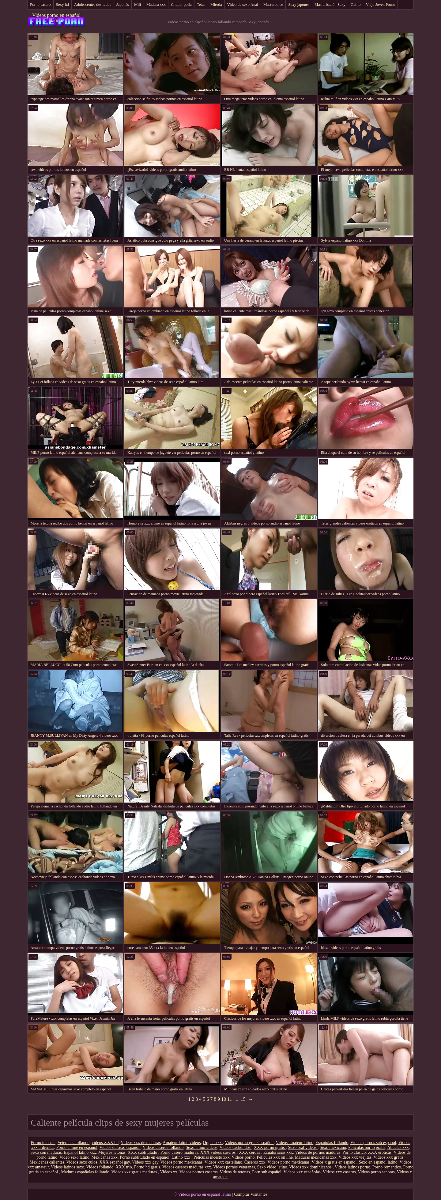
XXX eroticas (379, 1152)
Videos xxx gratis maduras (134, 1172)
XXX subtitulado (143, 1152)
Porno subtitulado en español (144, 1157)
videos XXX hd (105, 1142)
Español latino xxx (80, 1152)
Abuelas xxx (398, 1147)
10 (223, 1099)
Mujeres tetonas (112, 1152)
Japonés (122, 4)
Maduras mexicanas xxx (316, 1157)
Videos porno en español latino (56, 18)
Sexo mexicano (333, 1147)
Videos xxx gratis (388, 1157)
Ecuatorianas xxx (278, 1152)
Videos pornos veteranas (234, 1167)
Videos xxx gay (145, 1162)
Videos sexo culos (81, 1162)
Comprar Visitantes (250, 1194)
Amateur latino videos (182, 1142)
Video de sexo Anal (242, 4)
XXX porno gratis (270, 1147)
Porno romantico (386, 1167)
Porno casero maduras (179, 1152)
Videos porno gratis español (249, 1142)
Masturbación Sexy (330, 4)
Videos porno (243, 1157)
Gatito (356, 4)
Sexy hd (62, 4)
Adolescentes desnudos (92, 4)
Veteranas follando (74, 1142)
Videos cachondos (236, 1147)
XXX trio (123, 1167)
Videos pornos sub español (373, 1142)
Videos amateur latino (294, 1142)
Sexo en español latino (378, 1162)
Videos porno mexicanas (181, 1162)
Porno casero (40, 4)
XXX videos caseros (218, 1152)
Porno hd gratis (147, 1167)
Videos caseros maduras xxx (186, 1167)
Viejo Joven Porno (380, 4)
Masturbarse (273, 4)
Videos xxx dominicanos (311, 1167)
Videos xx (168, 1172)
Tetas (201, 4)
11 (229, 1099)
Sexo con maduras (46, 1152)
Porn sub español (266, 1172)
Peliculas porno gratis (366, 1147)
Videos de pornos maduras (317, 1152)
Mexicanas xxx (105, 1157)
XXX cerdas (250, 1152)
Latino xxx (181, 1157)
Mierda (216, 4)
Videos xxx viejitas (354, 1157)
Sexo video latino (272, 1167)
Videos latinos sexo (67, 1167)
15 (243, 1099)
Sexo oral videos (303, 1147)
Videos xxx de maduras (141, 1142)
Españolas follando (331, 1142)
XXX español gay (114, 1162)
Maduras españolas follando (85, 1172)
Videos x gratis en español (334, 1162)
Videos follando (99, 1167)
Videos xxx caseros (339, 1172)
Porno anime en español (76, 1147)
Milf (137, 4)
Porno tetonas (43, 1142)
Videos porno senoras (376, 1172)
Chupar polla (181, 4)
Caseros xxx (255, 1162)
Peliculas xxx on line (275, 1157)
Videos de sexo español (120, 1147)
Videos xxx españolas (302, 1172)
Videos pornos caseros (198, 1172)
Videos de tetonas (235, 1172)
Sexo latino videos (201, 1147)
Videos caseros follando (163, 1147)
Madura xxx (156, 4)
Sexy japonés (298, 4)
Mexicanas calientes (47, 1162)
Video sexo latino (74, 1157)
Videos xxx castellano (223, 1162)
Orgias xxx (213, 1142)
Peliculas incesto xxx (212, 1157)
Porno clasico (354, 1152)
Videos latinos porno (352, 1167)
